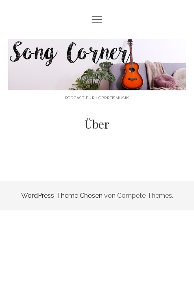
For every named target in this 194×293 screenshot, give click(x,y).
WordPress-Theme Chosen (61, 195)
